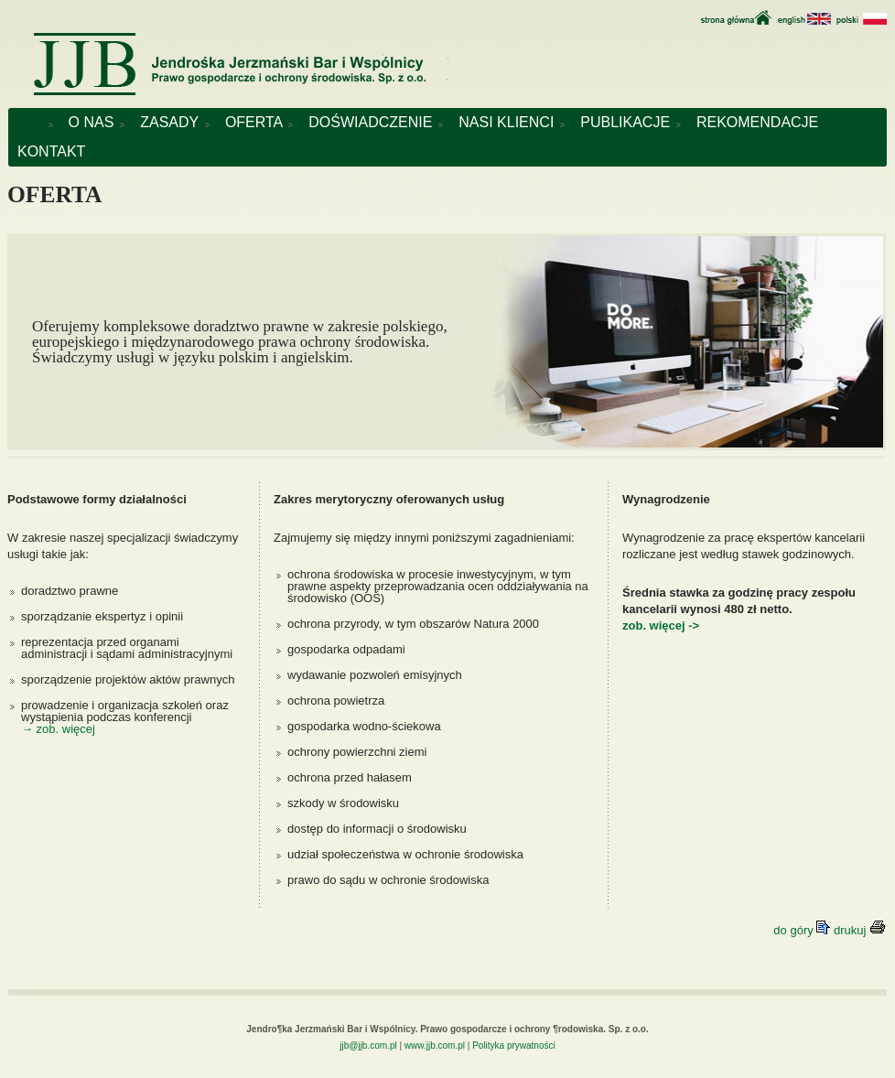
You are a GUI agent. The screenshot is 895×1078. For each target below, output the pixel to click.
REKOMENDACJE (761, 122)
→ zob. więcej (58, 729)
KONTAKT (51, 151)
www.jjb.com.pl (434, 1045)
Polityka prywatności (513, 1045)
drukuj (860, 930)
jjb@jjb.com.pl (368, 1045)
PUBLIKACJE (629, 122)
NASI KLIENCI (510, 122)
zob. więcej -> (660, 625)
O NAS (96, 122)
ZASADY (173, 122)
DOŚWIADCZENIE (374, 122)
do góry (803, 930)
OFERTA (257, 122)
